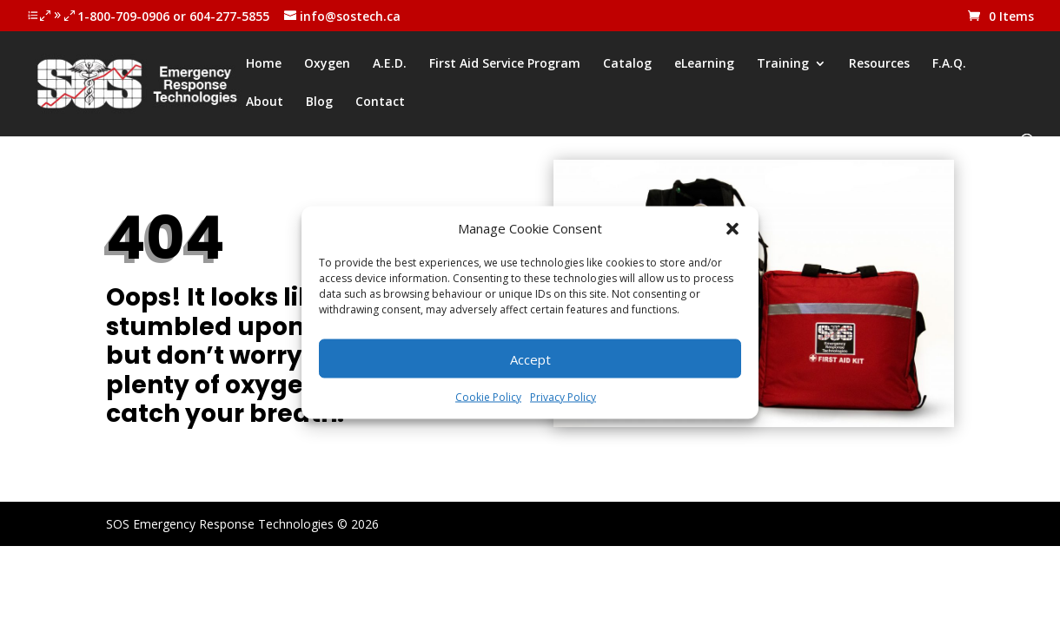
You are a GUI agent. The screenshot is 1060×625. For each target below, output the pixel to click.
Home (264, 64)
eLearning (704, 64)
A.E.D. (390, 64)
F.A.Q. (949, 64)
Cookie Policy (488, 397)
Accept (530, 358)
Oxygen (327, 64)
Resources (879, 64)
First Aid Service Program (504, 64)
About (264, 102)
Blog (319, 102)
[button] (732, 228)
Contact (380, 102)
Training (783, 64)
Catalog (627, 64)
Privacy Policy (563, 397)
